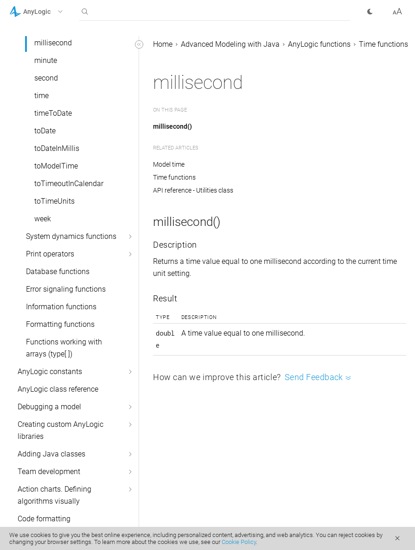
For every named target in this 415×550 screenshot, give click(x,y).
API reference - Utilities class (193, 190)
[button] (48, 11)
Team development (49, 471)
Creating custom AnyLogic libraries (60, 430)
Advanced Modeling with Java (230, 44)
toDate (45, 130)
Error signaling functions (66, 289)
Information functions (61, 306)
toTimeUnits (54, 201)
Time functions (383, 44)
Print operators (50, 254)
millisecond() (172, 126)
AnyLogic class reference (58, 389)
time (41, 95)
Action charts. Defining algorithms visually (54, 495)
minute (45, 60)
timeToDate (53, 113)
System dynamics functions (71, 236)
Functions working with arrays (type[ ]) (64, 348)
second (46, 78)
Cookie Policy (239, 541)
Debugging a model (49, 406)
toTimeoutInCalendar (68, 183)
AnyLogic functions (319, 44)
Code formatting (44, 518)
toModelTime (56, 166)
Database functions (57, 271)
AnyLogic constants (50, 371)
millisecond (53, 42)
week (42, 218)
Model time (169, 164)
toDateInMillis (56, 148)
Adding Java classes (51, 454)
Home (162, 44)
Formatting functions (60, 324)
